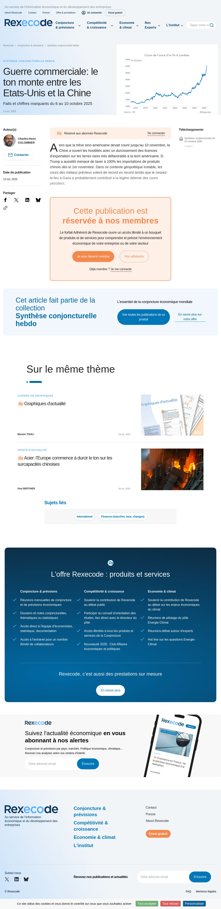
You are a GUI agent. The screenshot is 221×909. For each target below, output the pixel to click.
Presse (46, 12)
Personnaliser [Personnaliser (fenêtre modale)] (194, 903)
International (84, 516)
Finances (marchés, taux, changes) (122, 516)
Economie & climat (126, 25)
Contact (32, 12)
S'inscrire (88, 763)
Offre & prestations (65, 12)
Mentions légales (206, 891)
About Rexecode (13, 12)
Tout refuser (170, 903)
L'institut (172, 25)
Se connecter (156, 133)
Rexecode (8, 45)
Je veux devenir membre (93, 256)
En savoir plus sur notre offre (190, 317)
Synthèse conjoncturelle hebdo (63, 45)
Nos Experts (150, 25)
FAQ (188, 891)
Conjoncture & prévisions (65, 25)
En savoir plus (110, 690)
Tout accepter (147, 903)
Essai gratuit (158, 833)
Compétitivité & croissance (97, 25)
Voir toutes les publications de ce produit (143, 317)
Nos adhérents (134, 256)
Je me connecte (120, 269)
